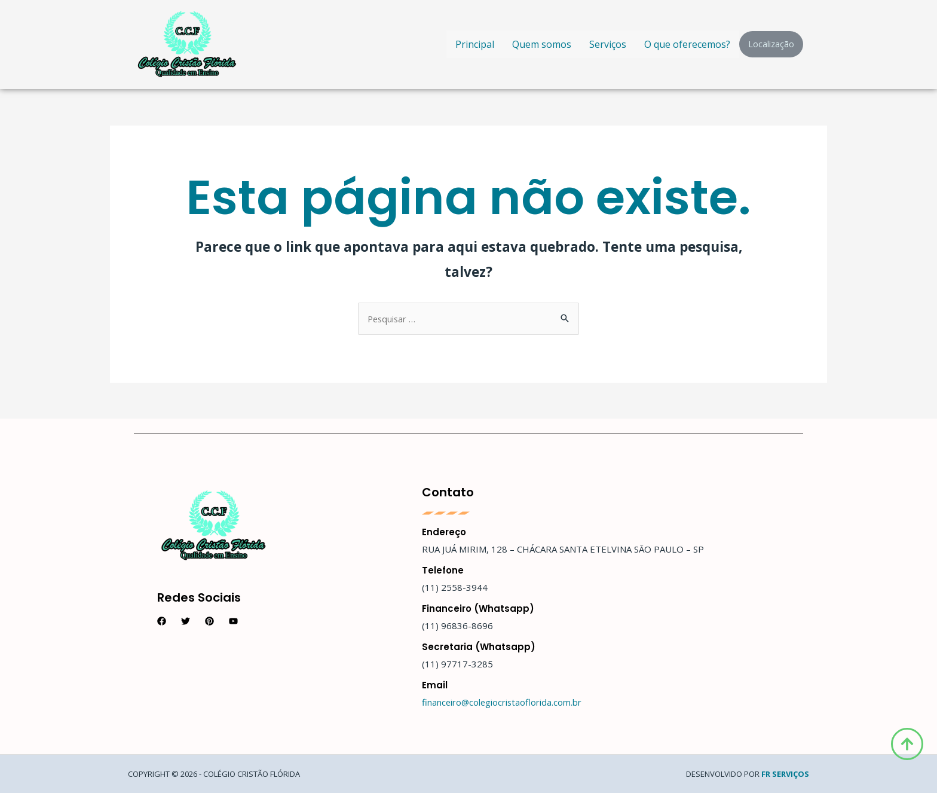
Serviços (607, 44)
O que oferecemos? (687, 44)
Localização (771, 44)
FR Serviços (785, 773)
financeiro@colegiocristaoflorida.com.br (503, 702)
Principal (474, 44)
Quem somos (541, 44)
